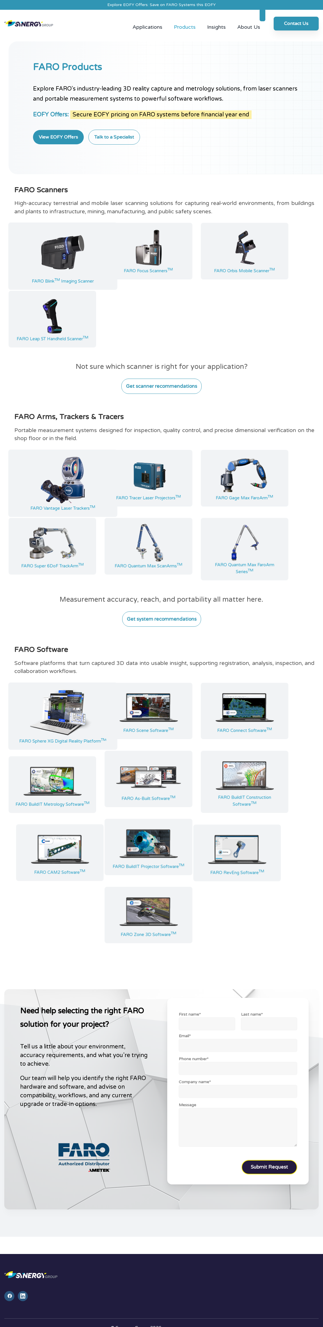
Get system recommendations (161, 612)
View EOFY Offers (58, 129)
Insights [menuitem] (216, 19)
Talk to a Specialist (114, 129)
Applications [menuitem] (147, 19)
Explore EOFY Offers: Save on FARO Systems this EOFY (161, 4)
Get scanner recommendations (161, 379)
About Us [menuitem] (248, 19)
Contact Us (296, 20)
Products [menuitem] (185, 19)
